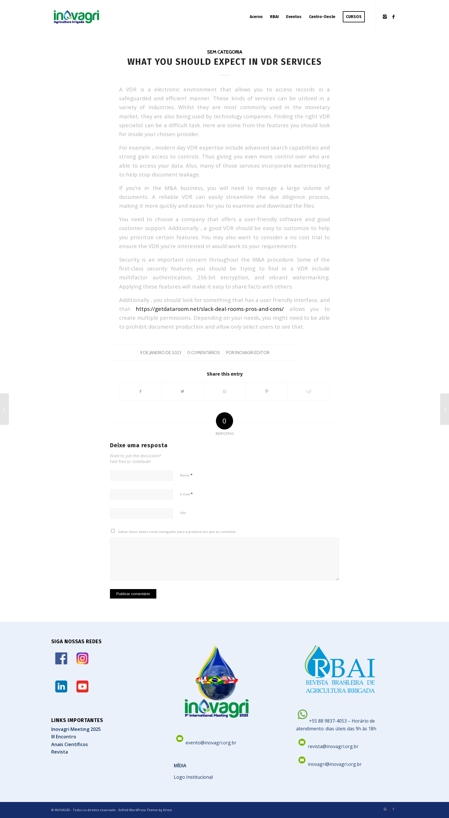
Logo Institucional (193, 777)
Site (183, 513)
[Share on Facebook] (140, 391)
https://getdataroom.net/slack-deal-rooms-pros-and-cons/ (210, 308)
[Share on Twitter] (183, 391)
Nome (186, 475)
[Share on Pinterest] (266, 391)
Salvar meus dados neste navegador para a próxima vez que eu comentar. (177, 531)
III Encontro (63, 736)
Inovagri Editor (252, 352)
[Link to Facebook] (393, 16)
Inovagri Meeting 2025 (76, 729)
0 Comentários (203, 352)
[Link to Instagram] (385, 16)
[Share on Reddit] (309, 391)
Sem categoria (224, 52)
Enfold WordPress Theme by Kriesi (145, 810)
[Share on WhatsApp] (225, 391)
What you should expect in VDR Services (224, 62)
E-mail (186, 494)
